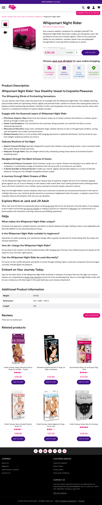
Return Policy (58, 466)
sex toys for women (31, 208)
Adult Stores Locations (10, 470)
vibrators (73, 208)
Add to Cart (18, 382)
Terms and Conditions (61, 473)
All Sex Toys (12, 17)
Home (4, 17)
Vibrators (38, 17)
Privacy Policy (58, 470)
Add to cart (90, 52)
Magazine (5, 466)
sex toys (50, 206)
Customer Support (60, 463)
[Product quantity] (80, 52)
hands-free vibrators (32, 277)
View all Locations (60, 493)
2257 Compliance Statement (65, 501)
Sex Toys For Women (25, 17)
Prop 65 (81, 501)
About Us (5, 463)
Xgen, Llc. (63, 48)
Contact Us (6, 473)
